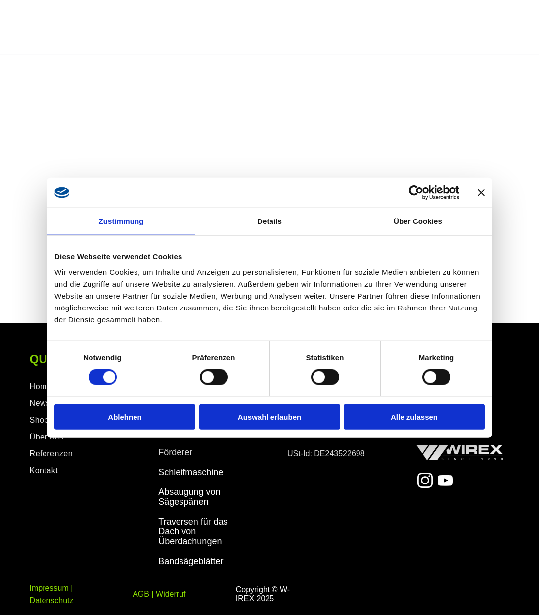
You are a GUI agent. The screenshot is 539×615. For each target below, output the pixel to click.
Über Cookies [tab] (418, 221)
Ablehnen (124, 416)
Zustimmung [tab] (121, 221)
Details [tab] (269, 221)
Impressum (49, 588)
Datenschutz (52, 600)
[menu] (517, 28)
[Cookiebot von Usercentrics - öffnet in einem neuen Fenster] (416, 192)
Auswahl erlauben (269, 416)
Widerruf (170, 594)
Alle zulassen (414, 416)
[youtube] (445, 482)
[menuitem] (76, 453)
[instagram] (425, 482)
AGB (141, 594)
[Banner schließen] (481, 192)
